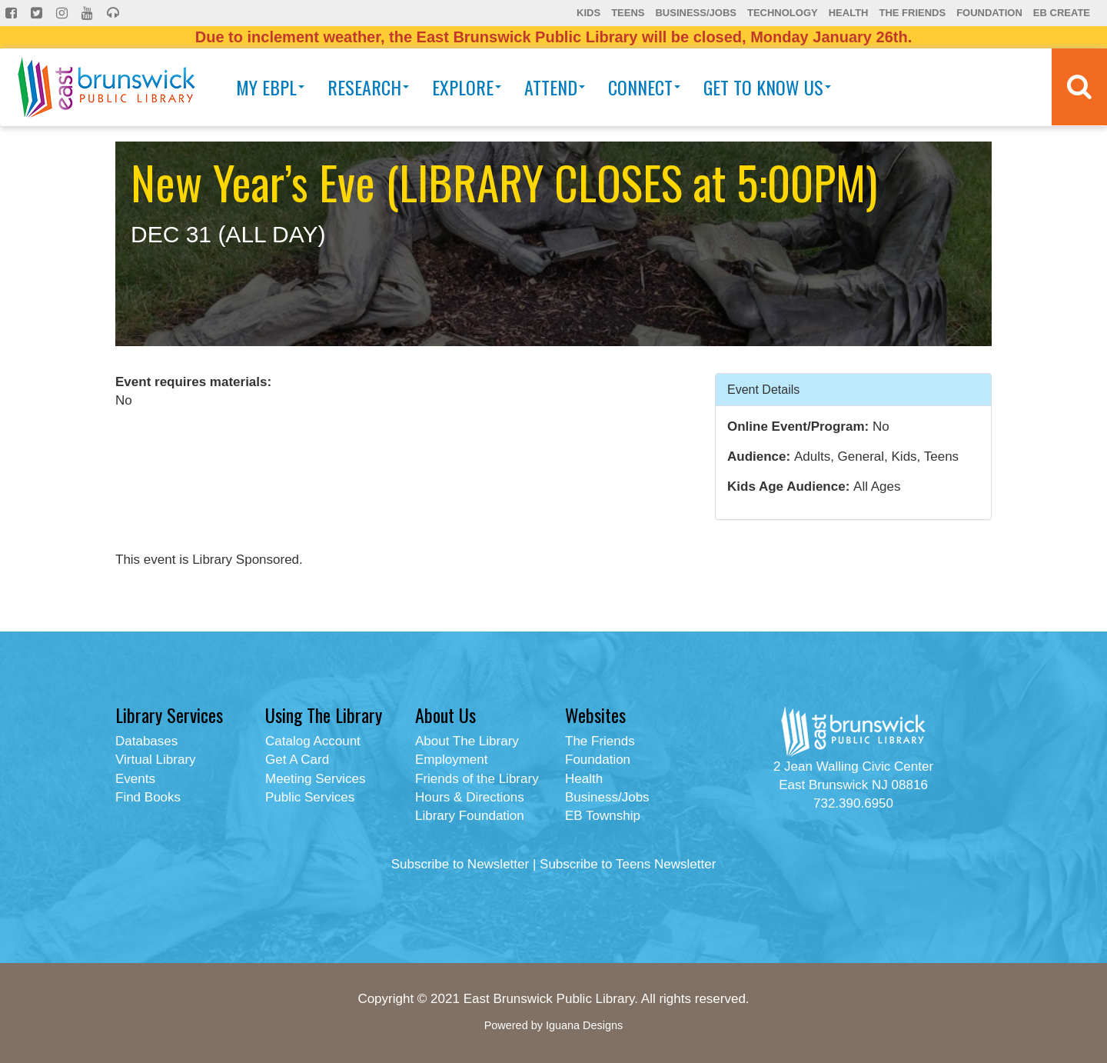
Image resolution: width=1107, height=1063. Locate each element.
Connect (644, 87)
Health (849, 12)
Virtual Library (155, 759)
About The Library (467, 741)
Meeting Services (315, 778)
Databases (146, 741)
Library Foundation (469, 815)
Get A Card (297, 759)
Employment (451, 759)
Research (368, 87)
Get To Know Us (767, 87)
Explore (466, 87)
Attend (554, 87)
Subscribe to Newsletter (460, 864)
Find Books (148, 797)
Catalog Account (313, 741)
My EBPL (270, 87)
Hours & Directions (469, 797)
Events (135, 778)
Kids (588, 12)
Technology (782, 12)
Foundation (989, 12)
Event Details (763, 389)
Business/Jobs (695, 12)
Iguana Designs (584, 1025)
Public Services (309, 797)
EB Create (1061, 12)
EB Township (602, 815)
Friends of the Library (477, 778)
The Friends (912, 12)
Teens (627, 12)
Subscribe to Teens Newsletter (628, 864)
